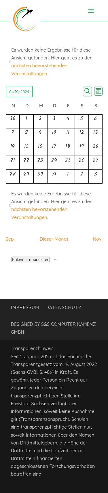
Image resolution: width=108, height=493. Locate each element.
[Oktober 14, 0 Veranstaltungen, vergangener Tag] (13, 149)
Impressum (25, 307)
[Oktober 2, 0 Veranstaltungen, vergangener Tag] (40, 121)
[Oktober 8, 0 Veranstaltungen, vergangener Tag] (26, 135)
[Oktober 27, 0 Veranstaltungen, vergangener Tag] (96, 163)
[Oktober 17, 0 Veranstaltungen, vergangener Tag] (54, 149)
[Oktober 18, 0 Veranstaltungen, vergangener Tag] (68, 149)
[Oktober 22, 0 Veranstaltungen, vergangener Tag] (26, 163)
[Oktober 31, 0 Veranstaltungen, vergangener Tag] (54, 177)
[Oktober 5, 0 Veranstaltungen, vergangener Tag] (82, 121)
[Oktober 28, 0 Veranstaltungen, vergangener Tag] (13, 177)
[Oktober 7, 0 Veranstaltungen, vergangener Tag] (13, 135)
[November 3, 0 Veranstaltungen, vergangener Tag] (96, 177)
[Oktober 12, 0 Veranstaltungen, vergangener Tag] (82, 135)
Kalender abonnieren (31, 259)
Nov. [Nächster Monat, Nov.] (97, 239)
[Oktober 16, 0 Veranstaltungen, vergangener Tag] (40, 149)
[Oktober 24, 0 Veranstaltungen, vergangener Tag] (54, 163)
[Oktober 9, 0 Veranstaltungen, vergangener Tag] (40, 135)
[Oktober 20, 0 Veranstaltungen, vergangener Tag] (96, 149)
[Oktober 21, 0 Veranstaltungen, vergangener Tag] (13, 163)
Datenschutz (64, 307)
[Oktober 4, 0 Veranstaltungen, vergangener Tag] (68, 121)
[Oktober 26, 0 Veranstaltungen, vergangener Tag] (82, 163)
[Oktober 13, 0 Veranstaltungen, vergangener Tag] (96, 135)
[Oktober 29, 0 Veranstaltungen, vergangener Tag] (26, 177)
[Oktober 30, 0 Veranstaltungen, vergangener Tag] (40, 177)
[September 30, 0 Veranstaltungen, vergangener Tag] (13, 121)
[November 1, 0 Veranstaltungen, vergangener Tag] (68, 177)
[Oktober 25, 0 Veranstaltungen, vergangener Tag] (68, 163)
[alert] (54, 205)
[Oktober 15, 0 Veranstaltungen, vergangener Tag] (26, 149)
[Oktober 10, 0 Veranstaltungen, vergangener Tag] (54, 135)
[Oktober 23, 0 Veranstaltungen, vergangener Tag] (40, 163)
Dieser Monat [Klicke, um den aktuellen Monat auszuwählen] (54, 239)
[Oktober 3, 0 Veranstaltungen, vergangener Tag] (54, 121)
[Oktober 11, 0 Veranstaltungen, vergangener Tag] (68, 135)
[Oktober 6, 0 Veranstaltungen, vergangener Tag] (96, 121)
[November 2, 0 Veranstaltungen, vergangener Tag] (82, 177)
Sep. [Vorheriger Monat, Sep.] (10, 239)
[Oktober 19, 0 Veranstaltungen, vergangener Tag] (82, 149)
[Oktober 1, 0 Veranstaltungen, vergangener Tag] (26, 121)
